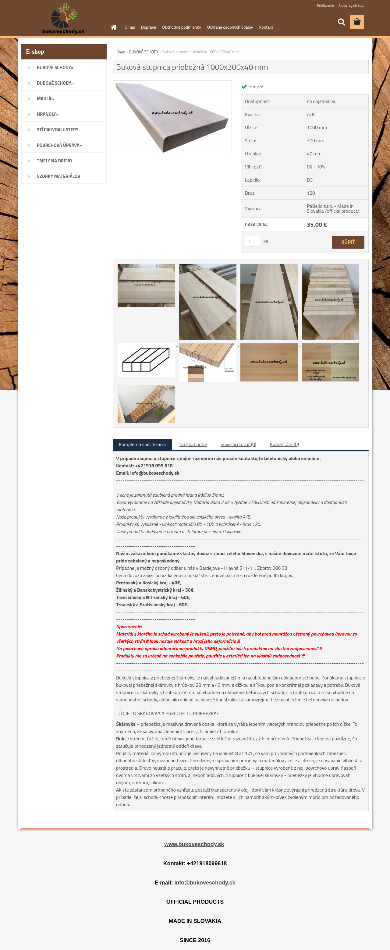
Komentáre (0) (284, 444)
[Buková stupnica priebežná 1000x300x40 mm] (172, 83)
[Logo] (63, 18)
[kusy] (252, 241)
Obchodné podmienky (181, 27)
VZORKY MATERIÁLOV (58, 176)
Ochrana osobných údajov (230, 27)
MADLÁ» (45, 98)
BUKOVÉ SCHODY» (55, 67)
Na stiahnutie (193, 444)
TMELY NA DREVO (54, 160)
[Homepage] (113, 27)
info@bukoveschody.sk (154, 473)
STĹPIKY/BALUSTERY (57, 129)
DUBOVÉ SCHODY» (55, 83)
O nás (130, 27)
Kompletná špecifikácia (142, 444)
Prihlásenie (325, 5)
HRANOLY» (47, 114)
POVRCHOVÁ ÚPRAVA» (59, 145)
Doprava (148, 27)
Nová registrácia (351, 5)
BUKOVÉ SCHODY (143, 52)
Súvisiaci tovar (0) (238, 444)
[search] (341, 22)
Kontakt (266, 27)
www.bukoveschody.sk (194, 844)
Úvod (121, 52)
